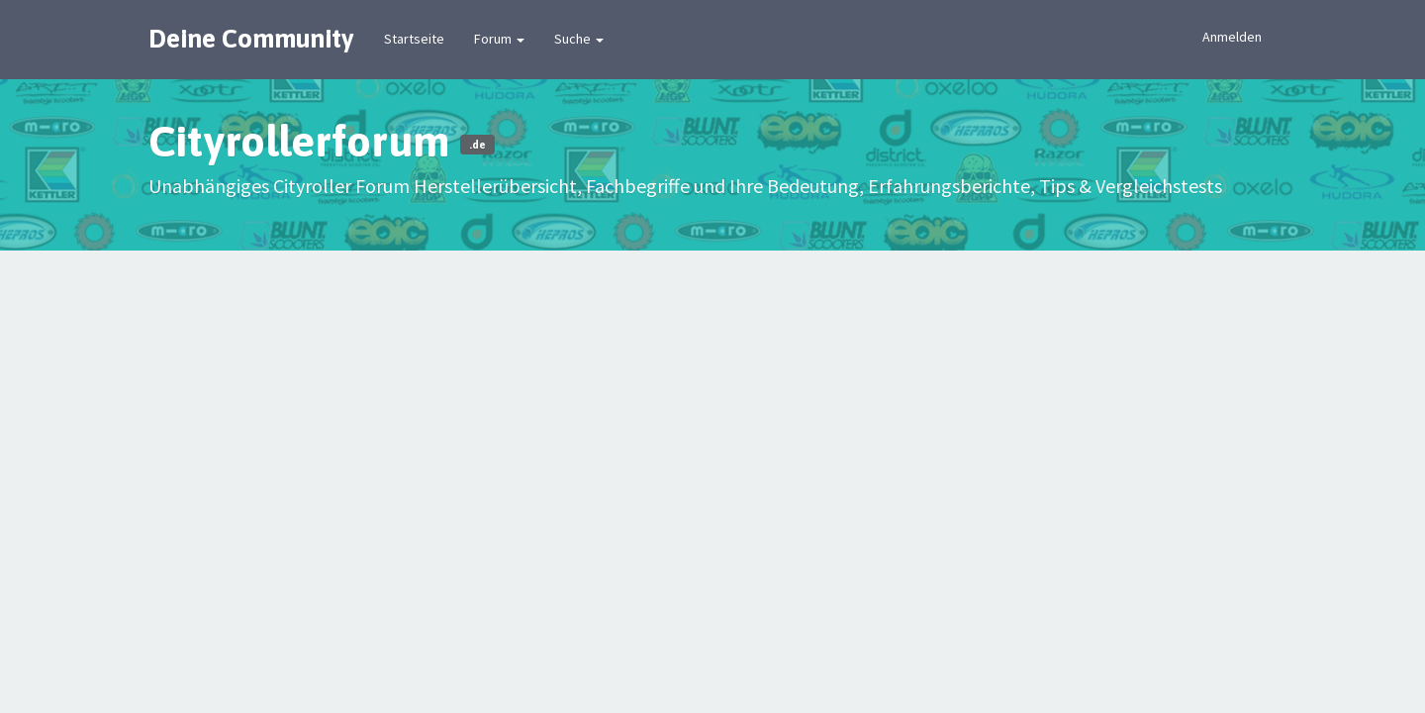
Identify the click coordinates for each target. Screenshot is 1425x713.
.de (477, 145)
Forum (499, 39)
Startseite (414, 39)
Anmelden (1232, 37)
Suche (579, 39)
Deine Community (251, 38)
